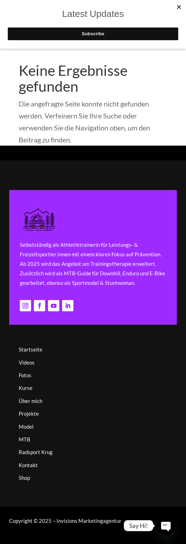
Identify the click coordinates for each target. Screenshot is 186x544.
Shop (24, 478)
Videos (27, 362)
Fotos (25, 375)
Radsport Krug (36, 452)
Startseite (30, 349)
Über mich (30, 401)
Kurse (25, 388)
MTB (24, 439)
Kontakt (28, 465)
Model (26, 426)
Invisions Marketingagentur (88, 521)
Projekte (29, 413)
